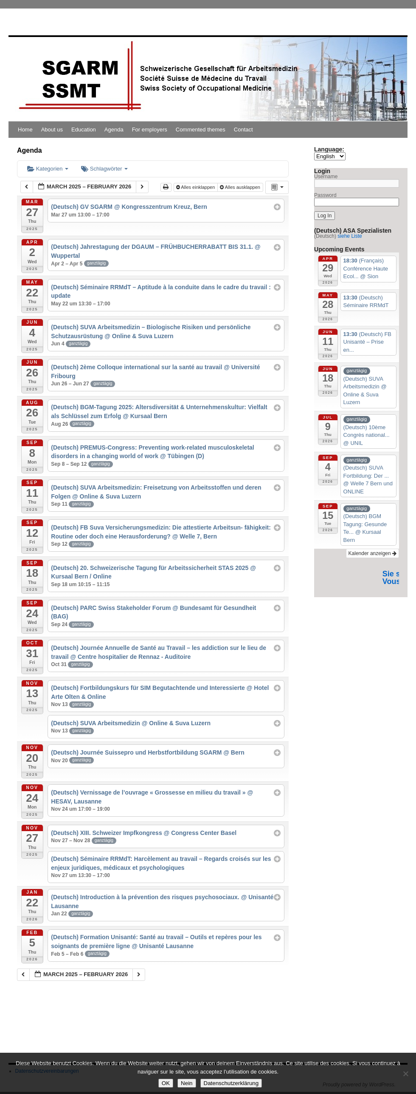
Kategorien (47, 168)
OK (166, 1083)
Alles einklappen (196, 187)
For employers (149, 129)
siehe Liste (349, 236)
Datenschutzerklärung (231, 1083)
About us (52, 129)
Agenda (114, 129)
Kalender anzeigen (372, 553)
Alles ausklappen (240, 187)
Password (325, 195)
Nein (186, 1083)
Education (83, 129)
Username (325, 176)
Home (25, 129)
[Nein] (405, 1073)
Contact (243, 129)
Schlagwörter (104, 168)
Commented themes (200, 129)
